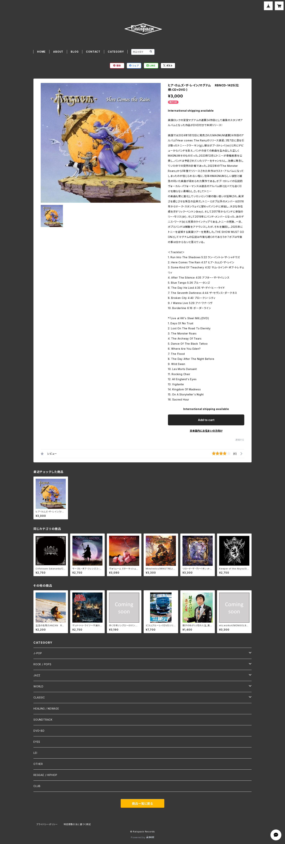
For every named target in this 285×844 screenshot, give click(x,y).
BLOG (75, 51)
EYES (36, 741)
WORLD (38, 686)
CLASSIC (39, 697)
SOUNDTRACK (43, 719)
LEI (35, 752)
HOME (41, 51)
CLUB (37, 786)
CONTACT (93, 51)
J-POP (37, 653)
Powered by (142, 837)
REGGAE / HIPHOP (45, 774)
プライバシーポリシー (47, 824)
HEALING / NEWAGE (46, 708)
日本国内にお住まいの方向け (206, 430)
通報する (239, 439)
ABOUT (58, 51)
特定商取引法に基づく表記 (77, 824)
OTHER (38, 763)
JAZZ (36, 675)
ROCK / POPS (42, 664)
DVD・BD (39, 730)
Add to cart (206, 420)
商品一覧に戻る (142, 803)
